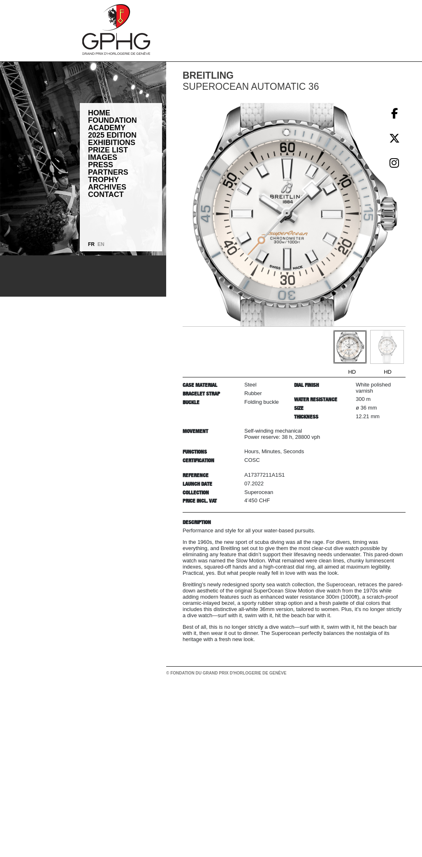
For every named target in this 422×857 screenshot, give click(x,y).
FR (91, 244)
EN (100, 244)
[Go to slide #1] (350, 346)
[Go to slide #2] (387, 346)
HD (352, 372)
